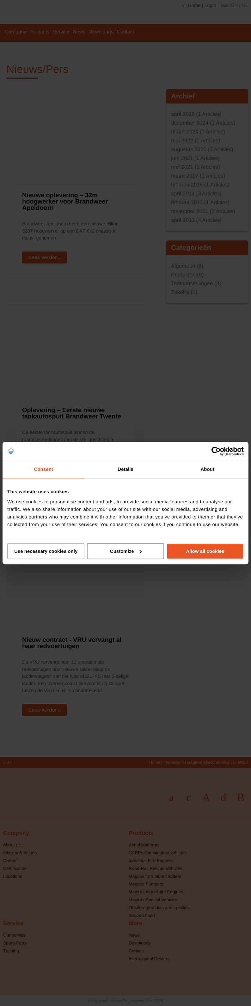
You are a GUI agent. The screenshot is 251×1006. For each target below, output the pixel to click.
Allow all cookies (205, 551)
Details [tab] (125, 469)
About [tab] (207, 469)
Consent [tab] (43, 469)
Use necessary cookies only (45, 551)
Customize (126, 551)
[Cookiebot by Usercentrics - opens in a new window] (216, 451)
